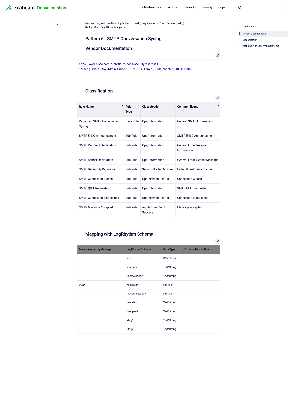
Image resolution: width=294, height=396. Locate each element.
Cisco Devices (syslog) (172, 23)
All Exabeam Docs (151, 7)
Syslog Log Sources (144, 23)
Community (190, 7)
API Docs (172, 7)
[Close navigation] (58, 24)
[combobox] (262, 7)
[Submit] (240, 8)
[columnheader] (100, 109)
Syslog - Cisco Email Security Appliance (106, 27)
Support (222, 7)
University (207, 7)
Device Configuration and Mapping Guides (107, 23)
